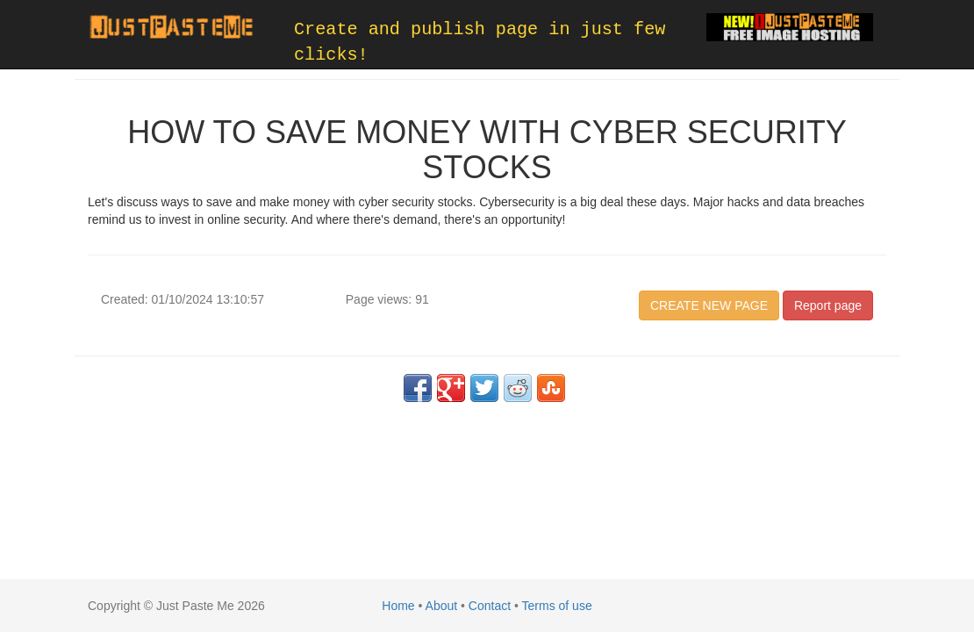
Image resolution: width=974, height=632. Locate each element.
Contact (490, 606)
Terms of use (557, 606)
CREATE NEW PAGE (709, 305)
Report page (828, 305)
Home (398, 606)
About (442, 606)
